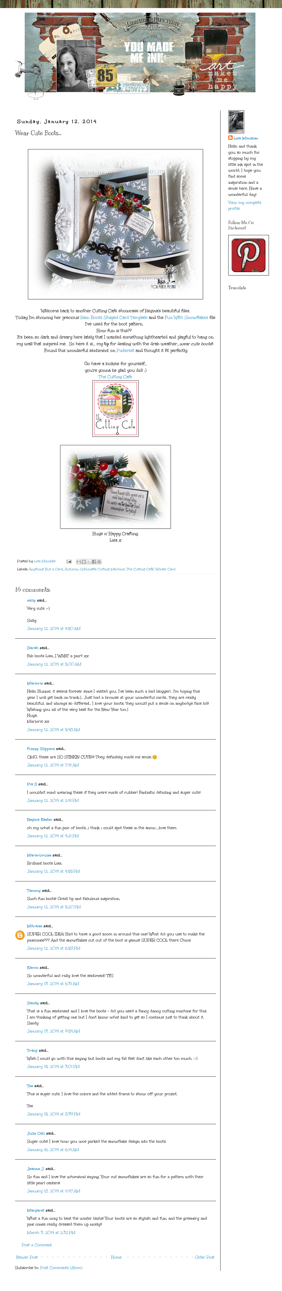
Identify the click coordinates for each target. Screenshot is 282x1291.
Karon (32, 967)
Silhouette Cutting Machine (102, 569)
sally (31, 600)
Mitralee (34, 926)
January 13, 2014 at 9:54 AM (53, 1031)
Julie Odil (36, 1133)
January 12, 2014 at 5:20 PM (54, 907)
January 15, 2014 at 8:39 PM (53, 1114)
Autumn (71, 569)
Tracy (32, 1050)
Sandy (33, 1003)
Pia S (32, 784)
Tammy (34, 890)
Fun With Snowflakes (186, 317)
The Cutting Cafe (115, 377)
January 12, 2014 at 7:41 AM (53, 765)
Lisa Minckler (246, 138)
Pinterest (125, 350)
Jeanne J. (36, 1168)
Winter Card (165, 569)
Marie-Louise (39, 855)
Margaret (35, 1210)
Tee (30, 1085)
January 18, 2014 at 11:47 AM (53, 1191)
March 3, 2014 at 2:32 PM (51, 1232)
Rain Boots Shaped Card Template (115, 317)
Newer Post (27, 1257)
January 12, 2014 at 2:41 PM (53, 800)
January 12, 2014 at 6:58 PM (53, 948)
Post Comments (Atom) (61, 1267)
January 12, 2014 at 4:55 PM (53, 871)
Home (116, 1257)
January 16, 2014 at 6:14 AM (53, 1149)
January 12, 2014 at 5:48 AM (53, 729)
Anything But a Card (46, 569)
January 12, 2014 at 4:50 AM (54, 628)
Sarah (32, 647)
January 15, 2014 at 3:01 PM (53, 1066)
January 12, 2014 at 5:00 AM (54, 664)
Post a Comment (37, 1245)
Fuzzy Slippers (41, 748)
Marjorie (35, 683)
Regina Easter (39, 819)
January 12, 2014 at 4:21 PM (53, 835)
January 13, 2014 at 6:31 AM (53, 983)
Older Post (205, 1257)
